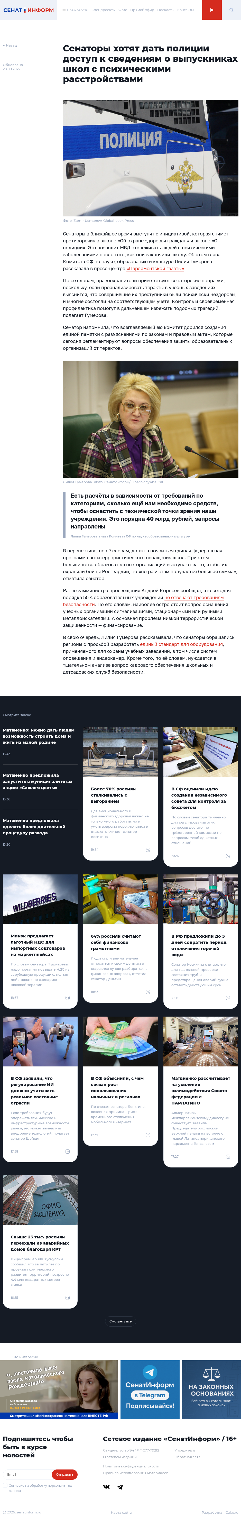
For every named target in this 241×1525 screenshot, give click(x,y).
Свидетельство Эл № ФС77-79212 (131, 1450)
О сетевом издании (120, 1457)
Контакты (185, 10)
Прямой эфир (142, 10)
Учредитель (184, 1450)
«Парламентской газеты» (155, 268)
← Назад (10, 45)
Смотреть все (120, 1321)
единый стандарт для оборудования (181, 644)
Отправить (64, 1474)
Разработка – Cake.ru (220, 1512)
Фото (122, 10)
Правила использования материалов (135, 1473)
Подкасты (165, 10)
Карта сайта (121, 1512)
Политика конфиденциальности (131, 1466)
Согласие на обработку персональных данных (40, 1488)
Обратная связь (188, 1457)
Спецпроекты (103, 10)
